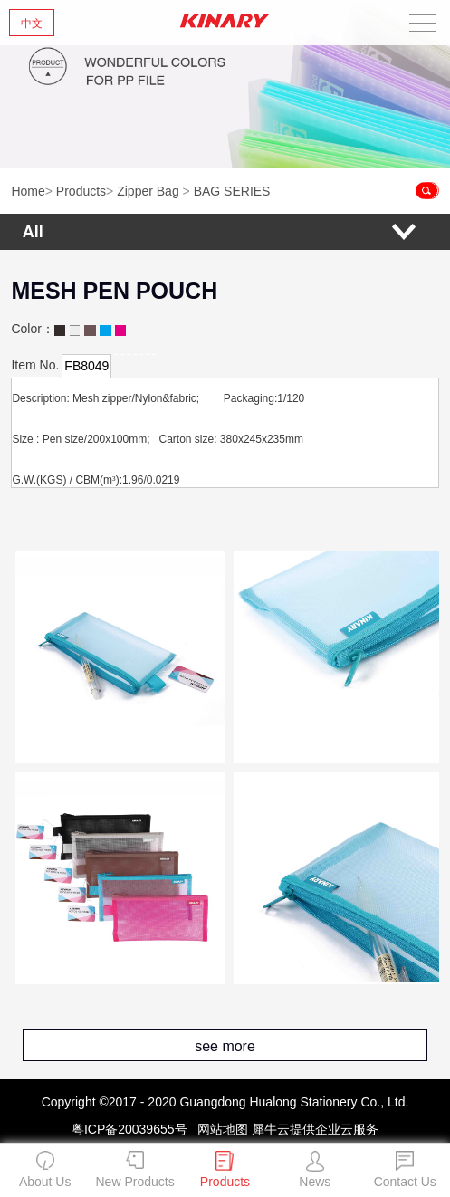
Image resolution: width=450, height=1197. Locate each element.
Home (27, 191)
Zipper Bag (147, 191)
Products (81, 191)
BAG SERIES (232, 191)
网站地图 (219, 1129)
